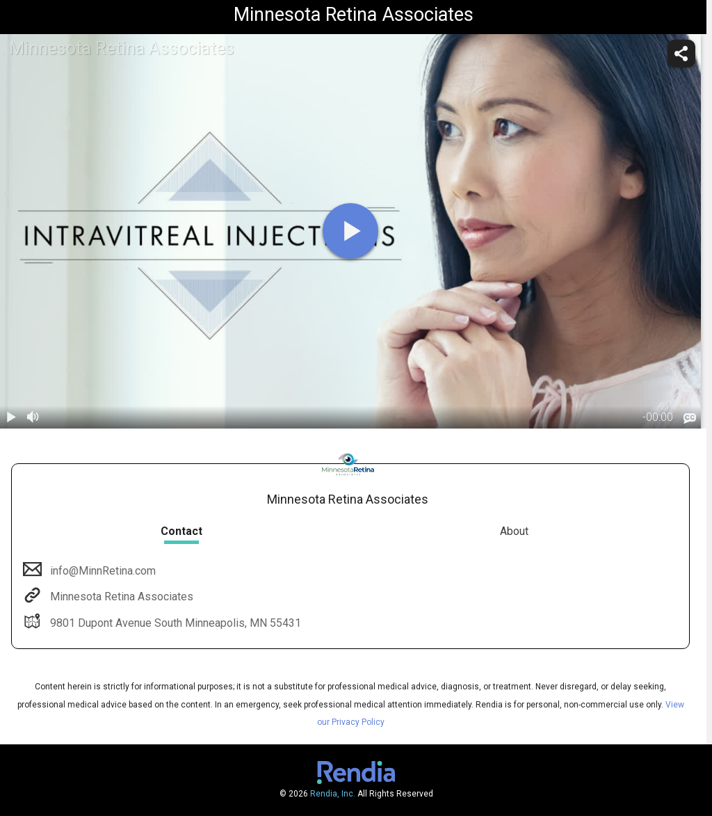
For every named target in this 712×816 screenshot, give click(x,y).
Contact (181, 531)
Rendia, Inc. (332, 794)
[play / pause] (11, 417)
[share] (681, 53)
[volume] (33, 417)
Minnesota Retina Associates (120, 596)
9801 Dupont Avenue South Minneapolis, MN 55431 (174, 623)
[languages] (690, 418)
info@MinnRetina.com (101, 570)
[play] (350, 231)
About (514, 531)
